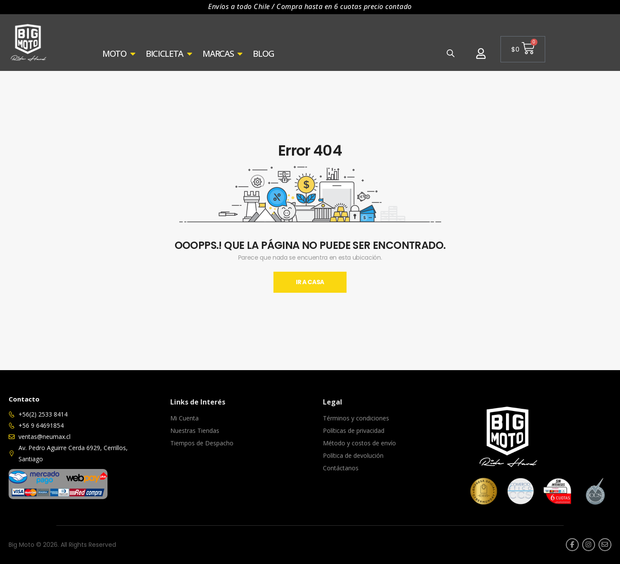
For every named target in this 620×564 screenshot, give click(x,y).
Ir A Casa (310, 282)
